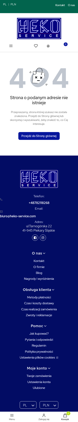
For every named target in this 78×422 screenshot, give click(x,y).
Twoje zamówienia (39, 376)
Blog (39, 273)
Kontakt (60, 5)
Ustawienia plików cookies (38, 357)
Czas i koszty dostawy (39, 303)
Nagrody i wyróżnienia (39, 279)
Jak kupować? (39, 333)
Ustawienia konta (39, 382)
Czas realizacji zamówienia (39, 309)
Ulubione (39, 388)
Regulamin (39, 345)
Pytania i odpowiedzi (39, 340)
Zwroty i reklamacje (39, 315)
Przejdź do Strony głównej (39, 136)
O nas (71, 5)
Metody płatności (39, 297)
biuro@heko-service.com (18, 216)
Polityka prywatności (39, 352)
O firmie (38, 267)
